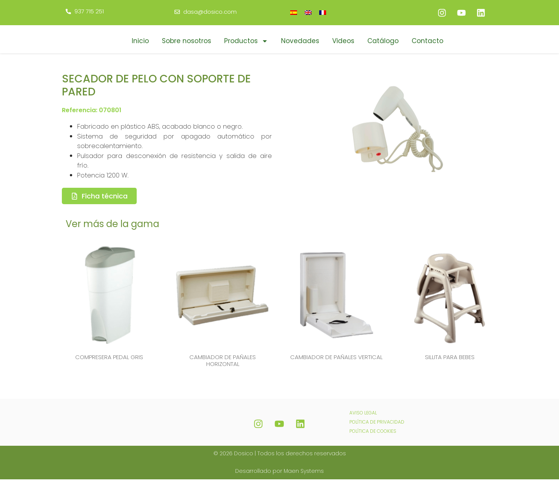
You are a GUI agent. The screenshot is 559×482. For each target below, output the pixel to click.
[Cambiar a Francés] (322, 12)
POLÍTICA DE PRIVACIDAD (376, 424)
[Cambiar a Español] (293, 12)
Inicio (140, 40)
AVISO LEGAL (363, 415)
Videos (343, 40)
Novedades (300, 40)
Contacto (427, 40)
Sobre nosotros (186, 40)
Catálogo (383, 40)
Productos (246, 41)
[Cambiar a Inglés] (308, 12)
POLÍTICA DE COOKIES (372, 433)
